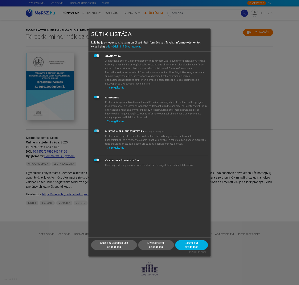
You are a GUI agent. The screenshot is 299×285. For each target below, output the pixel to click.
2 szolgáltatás (114, 121)
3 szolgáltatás (114, 147)
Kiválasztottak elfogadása (156, 245)
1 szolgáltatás (114, 87)
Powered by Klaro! (197, 252)
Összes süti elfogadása (192, 245)
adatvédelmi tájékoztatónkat (123, 46)
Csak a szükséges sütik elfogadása (114, 245)
